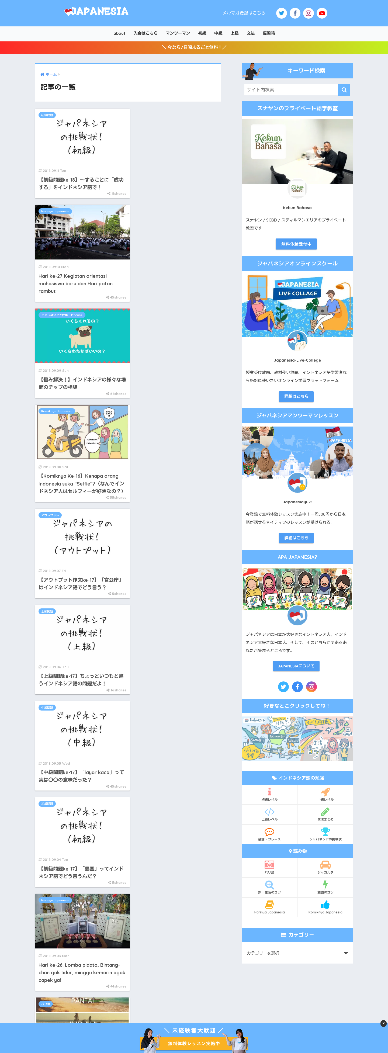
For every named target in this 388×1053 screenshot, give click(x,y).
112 (118, 625)
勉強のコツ (325, 890)
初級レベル (270, 797)
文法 (251, 33)
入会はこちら (145, 33)
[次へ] (186, 625)
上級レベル (270, 817)
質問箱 (269, 33)
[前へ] (81, 625)
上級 (234, 33)
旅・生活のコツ (270, 890)
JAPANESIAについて (296, 668)
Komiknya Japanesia (153, 217)
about (119, 33)
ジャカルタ (325, 870)
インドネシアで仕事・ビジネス (62, 217)
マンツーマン (178, 33)
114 (149, 625)
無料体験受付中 (296, 245)
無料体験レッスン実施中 (194, 1043)
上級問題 (144, 325)
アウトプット (50, 325)
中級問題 (47, 417)
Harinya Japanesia (152, 117)
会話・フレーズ (270, 837)
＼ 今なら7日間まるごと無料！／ (194, 48)
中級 (218, 33)
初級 (202, 33)
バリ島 (142, 510)
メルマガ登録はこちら (243, 13)
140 (171, 625)
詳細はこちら (296, 398)
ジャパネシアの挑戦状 (325, 837)
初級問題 (47, 117)
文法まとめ (325, 817)
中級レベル (325, 797)
